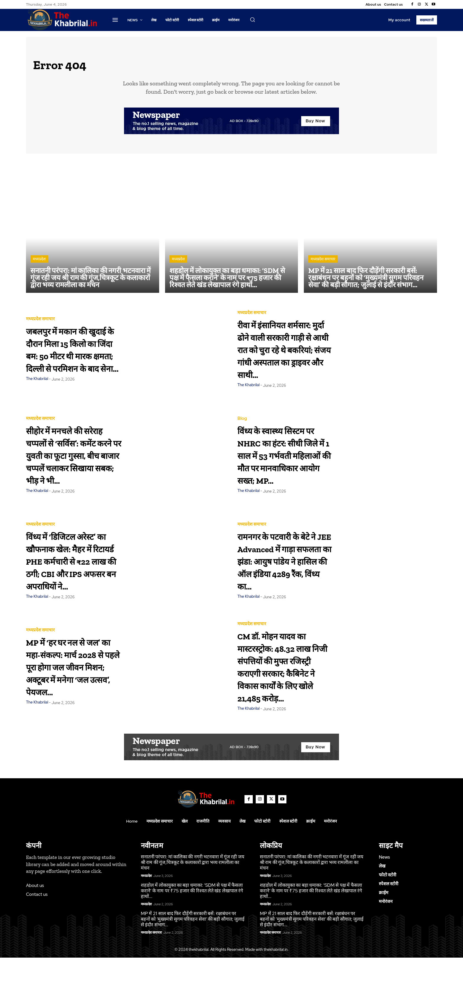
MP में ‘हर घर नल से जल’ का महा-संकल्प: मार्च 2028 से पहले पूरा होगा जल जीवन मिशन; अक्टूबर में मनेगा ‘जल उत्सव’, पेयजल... (72, 699)
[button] (252, 19)
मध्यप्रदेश (39, 263)
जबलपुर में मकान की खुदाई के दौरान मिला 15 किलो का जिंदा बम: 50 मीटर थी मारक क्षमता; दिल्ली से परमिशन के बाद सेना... (71, 354)
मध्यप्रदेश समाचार (323, 263)
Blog (242, 412)
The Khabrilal (37, 402)
